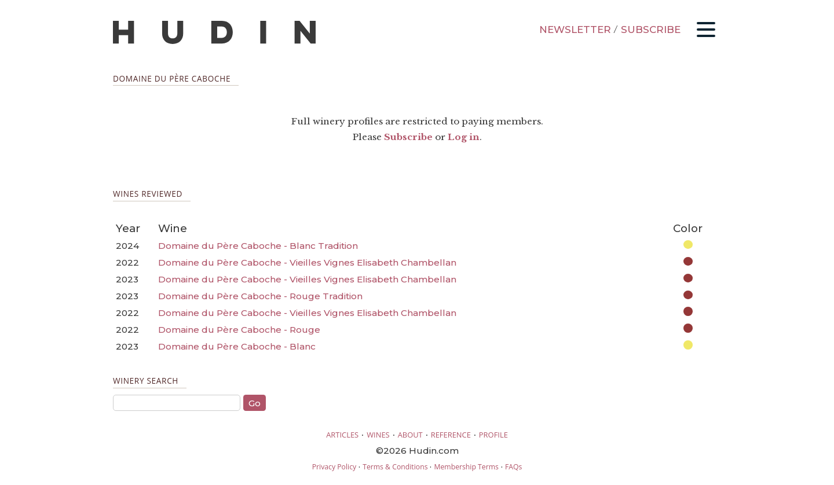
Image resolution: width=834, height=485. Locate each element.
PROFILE (493, 434)
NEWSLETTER (575, 29)
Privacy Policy (334, 467)
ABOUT (410, 434)
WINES (378, 434)
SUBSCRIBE (651, 29)
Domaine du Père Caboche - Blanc (237, 346)
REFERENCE (451, 434)
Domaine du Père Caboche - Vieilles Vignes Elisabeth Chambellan (307, 262)
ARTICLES (342, 434)
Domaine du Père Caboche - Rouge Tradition (260, 296)
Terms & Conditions (395, 467)
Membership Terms (466, 467)
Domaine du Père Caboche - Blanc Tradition (258, 245)
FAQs (513, 467)
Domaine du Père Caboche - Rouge (239, 329)
